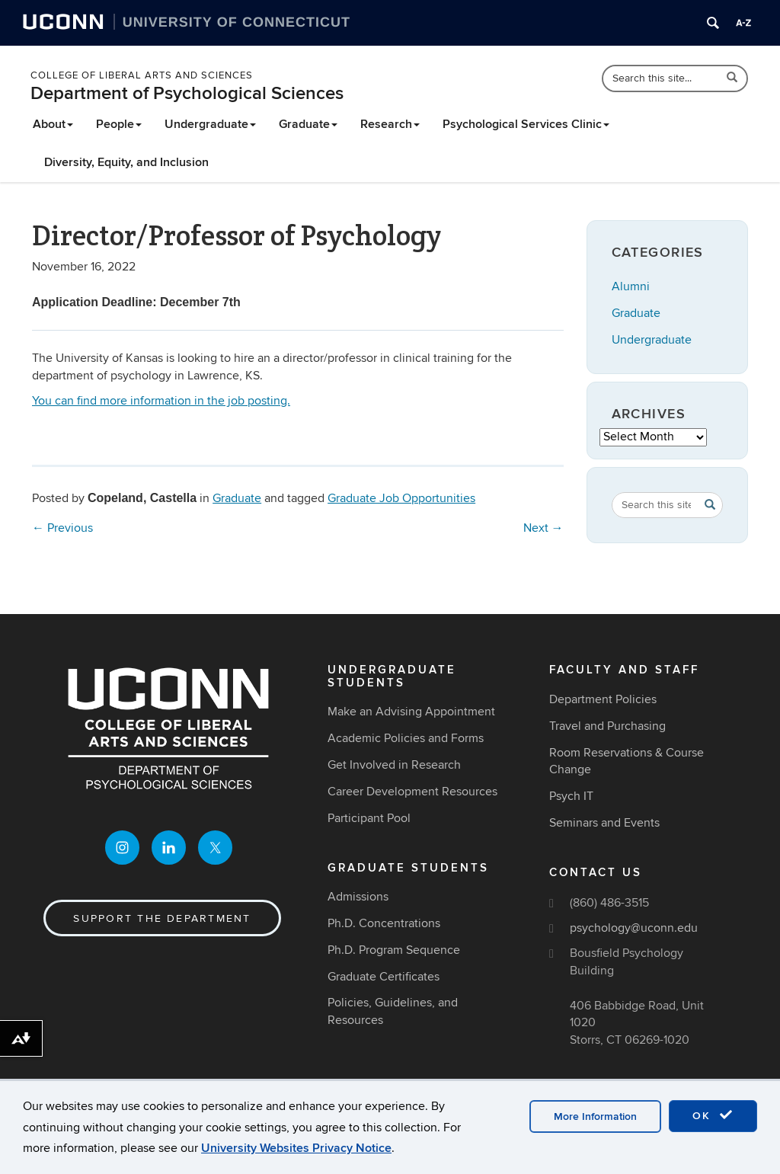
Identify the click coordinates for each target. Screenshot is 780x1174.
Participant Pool (369, 818)
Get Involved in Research (394, 765)
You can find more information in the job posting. (161, 400)
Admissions (358, 896)
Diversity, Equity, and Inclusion (126, 162)
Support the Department (162, 918)
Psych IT (571, 796)
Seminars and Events (604, 822)
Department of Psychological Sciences (187, 93)
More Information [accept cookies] (595, 1116)
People (119, 124)
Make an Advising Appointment (411, 711)
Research (390, 124)
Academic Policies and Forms (406, 738)
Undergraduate (210, 124)
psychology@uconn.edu (634, 928)
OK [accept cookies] (713, 1115)
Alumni (631, 286)
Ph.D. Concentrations (384, 923)
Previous (62, 528)
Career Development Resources (412, 791)
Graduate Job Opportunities (401, 498)
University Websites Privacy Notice (296, 1148)
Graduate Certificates (384, 976)
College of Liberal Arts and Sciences (141, 75)
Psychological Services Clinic (526, 124)
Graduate (308, 124)
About (53, 124)
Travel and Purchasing (607, 726)
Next (543, 528)
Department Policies (603, 699)
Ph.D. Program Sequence (394, 950)
